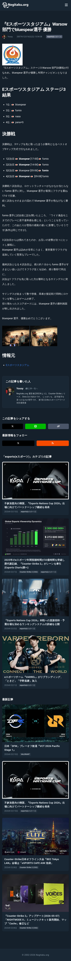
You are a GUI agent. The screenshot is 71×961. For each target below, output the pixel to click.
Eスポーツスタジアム (17, 365)
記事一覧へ (32, 388)
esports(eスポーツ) (54, 37)
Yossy (19, 388)
